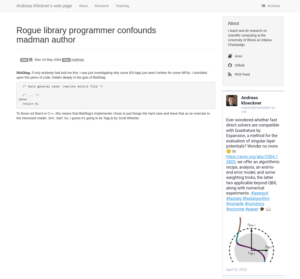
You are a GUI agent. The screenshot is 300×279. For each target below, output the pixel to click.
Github (236, 65)
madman (77, 60)
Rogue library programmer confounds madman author (86, 34)
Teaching (122, 6)
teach (234, 31)
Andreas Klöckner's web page (44, 6)
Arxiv (235, 56)
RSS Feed (239, 74)
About (83, 6)
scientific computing (242, 35)
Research (102, 6)
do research (253, 31)
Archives (271, 6)
